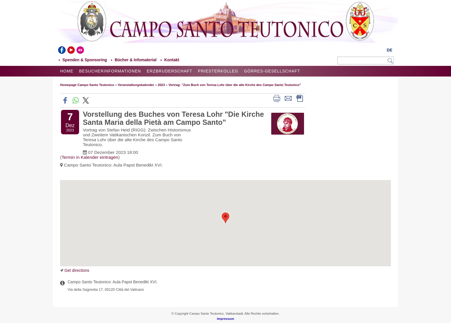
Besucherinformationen (110, 71)
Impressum (225, 318)
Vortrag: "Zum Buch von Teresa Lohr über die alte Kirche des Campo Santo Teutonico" (235, 85)
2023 (161, 85)
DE (389, 50)
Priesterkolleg (218, 71)
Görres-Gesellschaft (272, 71)
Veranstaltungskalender (136, 85)
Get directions (76, 270)
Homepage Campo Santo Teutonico (87, 85)
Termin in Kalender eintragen (90, 157)
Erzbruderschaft (169, 71)
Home (66, 71)
